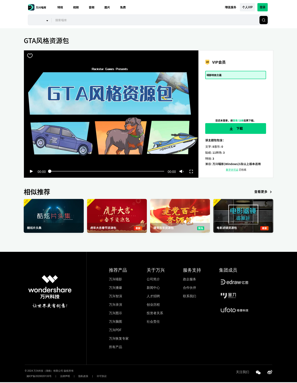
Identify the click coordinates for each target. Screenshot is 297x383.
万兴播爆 (115, 288)
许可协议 (90, 377)
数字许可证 (232, 170)
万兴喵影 (115, 280)
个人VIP (247, 7)
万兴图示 (115, 314)
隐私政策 (75, 377)
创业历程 (153, 305)
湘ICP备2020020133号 (37, 377)
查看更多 (263, 193)
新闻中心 (153, 288)
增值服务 (230, 7)
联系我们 (189, 297)
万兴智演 (115, 297)
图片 (107, 7)
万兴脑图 (115, 322)
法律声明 (60, 377)
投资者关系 (155, 314)
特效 (60, 7)
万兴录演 (115, 305)
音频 (91, 7)
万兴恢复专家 (119, 339)
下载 (236, 128)
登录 (262, 7)
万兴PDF (115, 331)
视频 (76, 7)
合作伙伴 (189, 288)
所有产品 (115, 348)
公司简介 (153, 280)
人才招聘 (153, 297)
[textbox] (155, 20)
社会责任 (153, 322)
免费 (123, 7)
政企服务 (189, 280)
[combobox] (155, 20)
